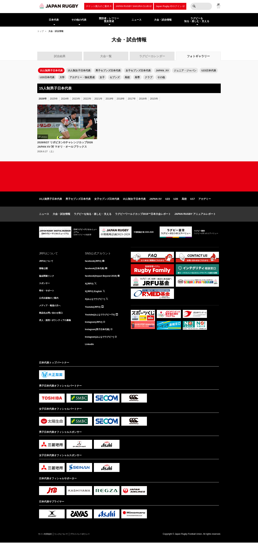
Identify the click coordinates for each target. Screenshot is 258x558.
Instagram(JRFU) (95, 335)
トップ (40, 31)
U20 (175, 210)
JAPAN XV (155, 210)
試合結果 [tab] (59, 56)
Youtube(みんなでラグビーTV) (102, 327)
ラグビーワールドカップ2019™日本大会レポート (143, 225)
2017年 (132, 98)
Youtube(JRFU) (94, 319)
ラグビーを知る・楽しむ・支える (92, 225)
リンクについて (68, 549)
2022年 (87, 98)
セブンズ (115, 77)
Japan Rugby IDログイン (169, 6)
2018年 (121, 98)
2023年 (76, 98)
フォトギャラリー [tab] (198, 56)
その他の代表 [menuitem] (78, 19)
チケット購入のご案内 (97, 6)
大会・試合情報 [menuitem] (163, 19)
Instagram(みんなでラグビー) (102, 351)
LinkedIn (90, 359)
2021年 (98, 98)
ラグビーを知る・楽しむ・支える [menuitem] (196, 20)
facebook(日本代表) (96, 280)
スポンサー (45, 296)
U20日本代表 (47, 77)
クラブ (148, 77)
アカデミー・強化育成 (82, 77)
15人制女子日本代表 (79, 70)
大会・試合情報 (61, 225)
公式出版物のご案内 (50, 311)
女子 (102, 77)
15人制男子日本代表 (50, 210)
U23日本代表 (208, 70)
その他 (161, 77)
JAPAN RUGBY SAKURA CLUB (132, 6)
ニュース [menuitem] (137, 19)
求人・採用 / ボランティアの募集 (57, 335)
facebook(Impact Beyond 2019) (103, 288)
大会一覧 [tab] (106, 56)
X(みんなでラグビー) (96, 311)
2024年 (65, 98)
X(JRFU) (90, 296)
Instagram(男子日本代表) (99, 343)
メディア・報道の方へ (51, 319)
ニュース (44, 225)
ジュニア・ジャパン (185, 70)
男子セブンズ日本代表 (108, 70)
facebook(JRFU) (94, 272)
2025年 (54, 98)
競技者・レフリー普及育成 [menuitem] (109, 20)
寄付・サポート (48, 303)
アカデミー (204, 210)
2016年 (143, 98)
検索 (194, 6)
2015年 (154, 98)
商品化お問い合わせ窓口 (53, 327)
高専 (137, 77)
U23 (167, 210)
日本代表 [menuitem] (54, 19)
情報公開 (44, 280)
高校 (127, 77)
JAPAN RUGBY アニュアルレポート (195, 225)
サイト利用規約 (47, 549)
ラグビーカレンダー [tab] (152, 56)
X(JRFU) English (95, 303)
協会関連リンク (48, 288)
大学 (61, 77)
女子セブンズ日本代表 (138, 70)
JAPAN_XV (162, 70)
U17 (192, 210)
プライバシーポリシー (92, 549)
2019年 (110, 98)
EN (218, 7)
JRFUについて (47, 272)
